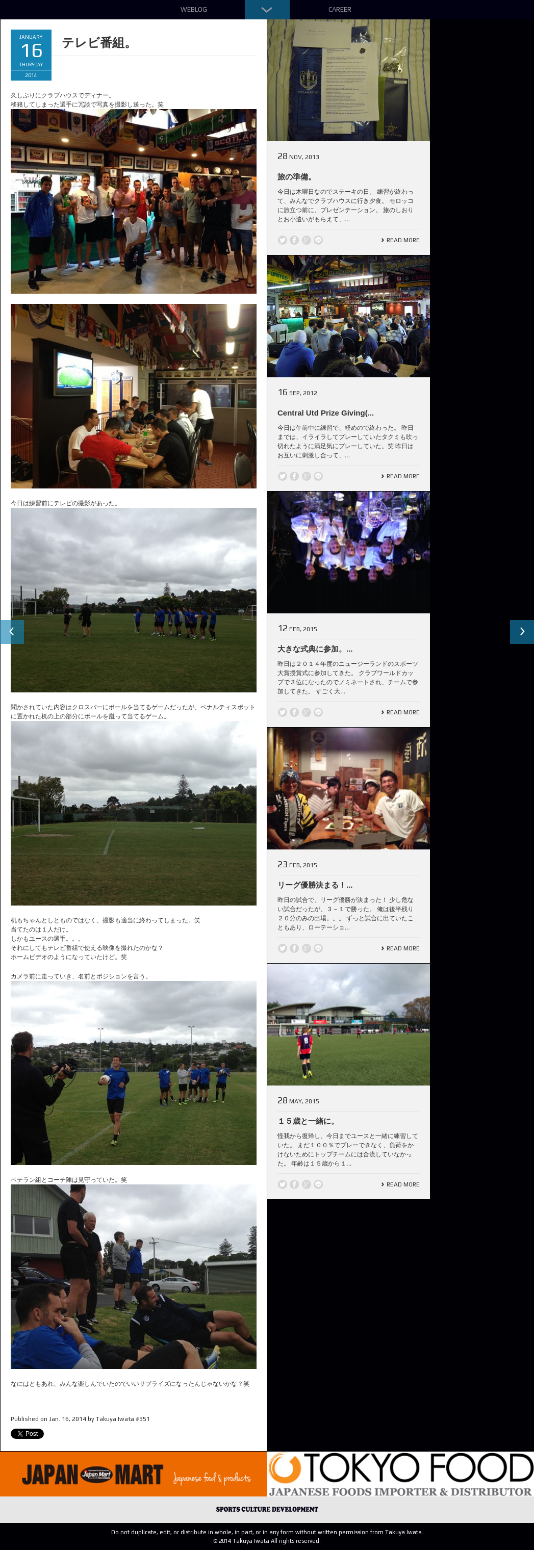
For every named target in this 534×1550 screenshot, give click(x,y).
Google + (306, 240)
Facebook (294, 240)
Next (522, 632)
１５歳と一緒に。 (308, 1121)
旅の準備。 (296, 176)
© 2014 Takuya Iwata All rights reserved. (267, 1541)
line (318, 240)
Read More (403, 240)
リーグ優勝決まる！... (315, 885)
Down (267, 9)
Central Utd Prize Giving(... (325, 412)
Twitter (282, 240)
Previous (12, 632)
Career (339, 9)
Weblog (194, 9)
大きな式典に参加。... (315, 648)
